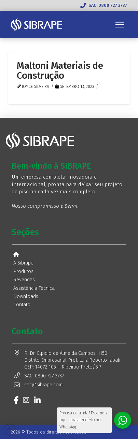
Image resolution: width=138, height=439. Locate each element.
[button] (119, 24)
